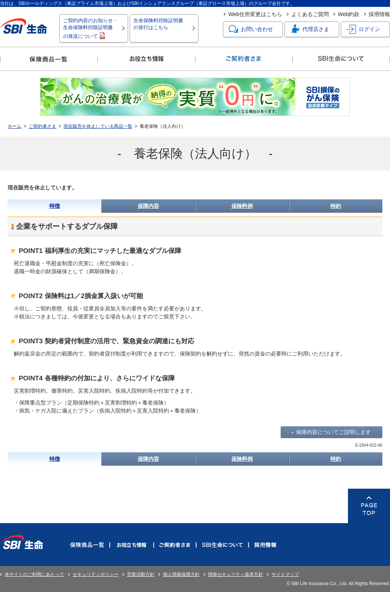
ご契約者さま (42, 126)
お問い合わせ (251, 29)
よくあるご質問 (310, 14)
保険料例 (242, 206)
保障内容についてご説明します (333, 432)
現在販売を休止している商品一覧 (97, 126)
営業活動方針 (140, 574)
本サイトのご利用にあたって (34, 574)
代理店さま (309, 29)
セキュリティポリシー (96, 574)
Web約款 (349, 14)
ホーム (14, 126)
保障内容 (148, 206)
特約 (335, 206)
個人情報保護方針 (181, 574)
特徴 (54, 206)
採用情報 (379, 14)
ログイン (363, 29)
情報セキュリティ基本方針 (235, 574)
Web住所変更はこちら (255, 14)
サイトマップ (285, 574)
